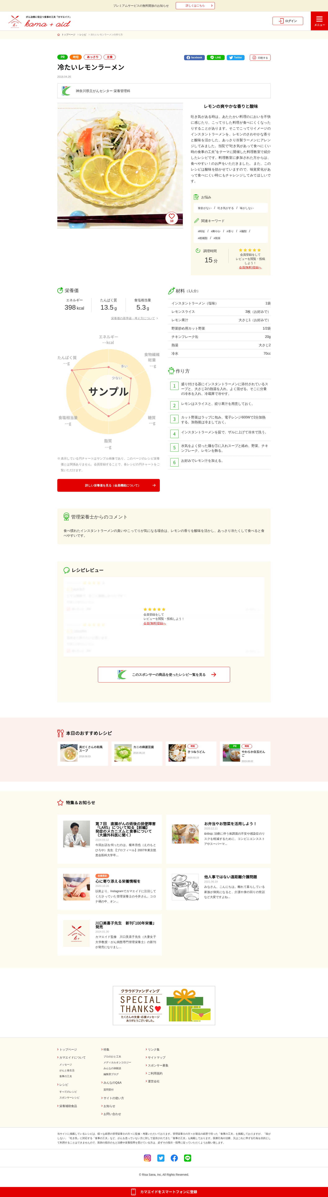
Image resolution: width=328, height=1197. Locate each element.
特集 (106, 1049)
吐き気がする (226, 208)
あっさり (93, 57)
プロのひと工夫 (112, 1056)
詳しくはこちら (195, 5)
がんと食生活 (66, 1070)
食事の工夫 (65, 1076)
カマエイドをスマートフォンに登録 (168, 1191)
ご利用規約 (155, 1073)
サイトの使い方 (114, 1098)
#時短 (201, 231)
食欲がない (204, 208)
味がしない (247, 208)
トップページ (68, 34)
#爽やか (215, 231)
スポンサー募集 (158, 1065)
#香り (230, 231)
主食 (110, 57)
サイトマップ (156, 1057)
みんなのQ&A (113, 1082)
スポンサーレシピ (69, 1097)
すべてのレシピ (68, 1091)
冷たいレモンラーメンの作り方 (107, 34)
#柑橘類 (203, 238)
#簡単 (217, 238)
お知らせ (109, 1106)
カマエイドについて (72, 1057)
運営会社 (154, 1081)
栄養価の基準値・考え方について (133, 318)
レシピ (82, 34)
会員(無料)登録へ (250, 267)
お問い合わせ (112, 1114)
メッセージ (65, 1064)
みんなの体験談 (112, 1068)
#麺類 (243, 231)
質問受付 (109, 1089)
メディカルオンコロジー (117, 1062)
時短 (76, 57)
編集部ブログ (111, 1074)
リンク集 (154, 1049)
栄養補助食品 (68, 1106)
